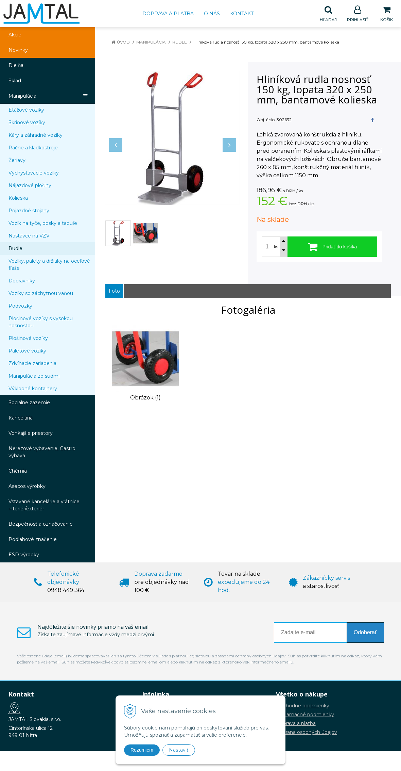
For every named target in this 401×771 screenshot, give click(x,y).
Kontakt (242, 14)
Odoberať (365, 633)
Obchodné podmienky (302, 706)
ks (276, 247)
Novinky (18, 50)
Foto (114, 291)
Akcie (14, 35)
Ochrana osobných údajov (306, 732)
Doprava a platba (168, 14)
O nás (212, 14)
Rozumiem (141, 750)
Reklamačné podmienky (305, 715)
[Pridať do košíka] (332, 247)
